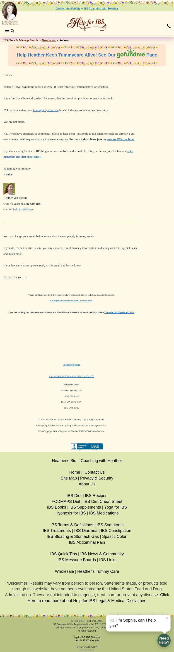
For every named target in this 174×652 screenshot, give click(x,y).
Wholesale (64, 571)
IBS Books (56, 507)
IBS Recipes (96, 495)
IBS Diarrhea (85, 530)
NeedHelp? (164, 640)
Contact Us (95, 472)
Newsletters (49, 40)
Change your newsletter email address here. (71, 300)
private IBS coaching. (121, 139)
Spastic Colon (114, 536)
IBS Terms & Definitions (72, 525)
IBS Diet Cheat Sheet (103, 501)
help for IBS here (23, 209)
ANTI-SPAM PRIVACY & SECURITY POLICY (71, 376)
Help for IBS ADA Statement (87, 637)
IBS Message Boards (77, 560)
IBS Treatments (57, 530)
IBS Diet (74, 495)
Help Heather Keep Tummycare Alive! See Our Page (87, 54)
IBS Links (107, 560)
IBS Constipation (116, 530)
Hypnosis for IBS (71, 513)
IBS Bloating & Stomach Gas (73, 536)
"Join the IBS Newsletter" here (119, 312)
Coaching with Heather (101, 460)
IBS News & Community (102, 554)
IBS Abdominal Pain (87, 542)
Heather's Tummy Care (98, 571)
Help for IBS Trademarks (87, 640)
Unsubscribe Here (71, 365)
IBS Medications (103, 513)
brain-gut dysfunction (45, 110)
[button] (169, 26)
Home (74, 472)
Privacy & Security (96, 478)
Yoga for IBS (115, 507)
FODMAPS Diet (66, 501)
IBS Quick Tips (63, 554)
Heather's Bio (64, 460)
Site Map (69, 478)
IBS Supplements (85, 507)
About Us (87, 484)
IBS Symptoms (110, 525)
